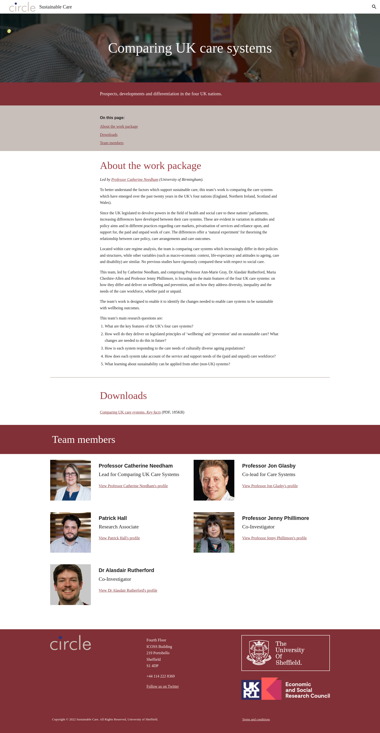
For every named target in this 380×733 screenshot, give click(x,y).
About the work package (119, 126)
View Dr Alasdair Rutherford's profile (128, 590)
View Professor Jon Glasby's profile (270, 486)
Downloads (109, 135)
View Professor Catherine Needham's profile (133, 486)
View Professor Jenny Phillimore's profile (274, 538)
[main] (190, 48)
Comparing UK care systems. (123, 412)
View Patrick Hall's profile (119, 538)
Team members (112, 143)
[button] (374, 7)
